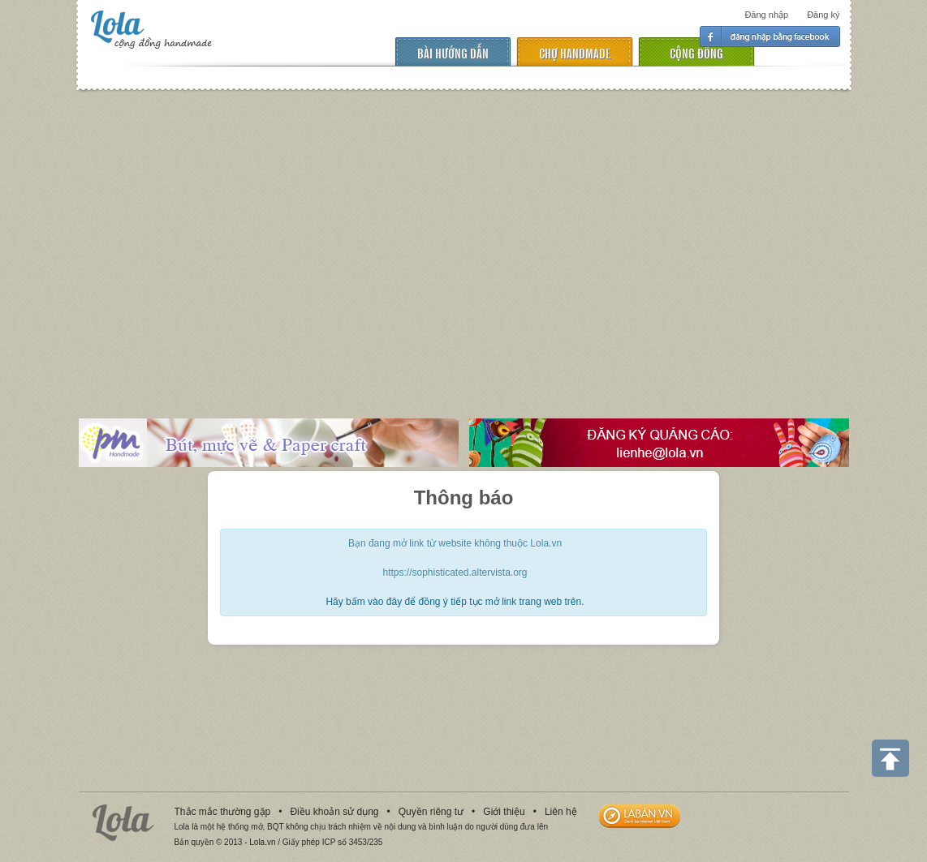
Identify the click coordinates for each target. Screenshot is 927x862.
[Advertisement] (463, 242)
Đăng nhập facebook (770, 36)
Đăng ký (823, 14)
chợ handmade (574, 52)
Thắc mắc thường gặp (223, 811)
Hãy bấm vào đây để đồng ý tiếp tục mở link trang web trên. (455, 601)
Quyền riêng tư (431, 811)
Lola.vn (123, 822)
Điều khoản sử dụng (334, 811)
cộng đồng (696, 52)
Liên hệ (561, 811)
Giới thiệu (503, 811)
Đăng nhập (766, 14)
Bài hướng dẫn (453, 52)
